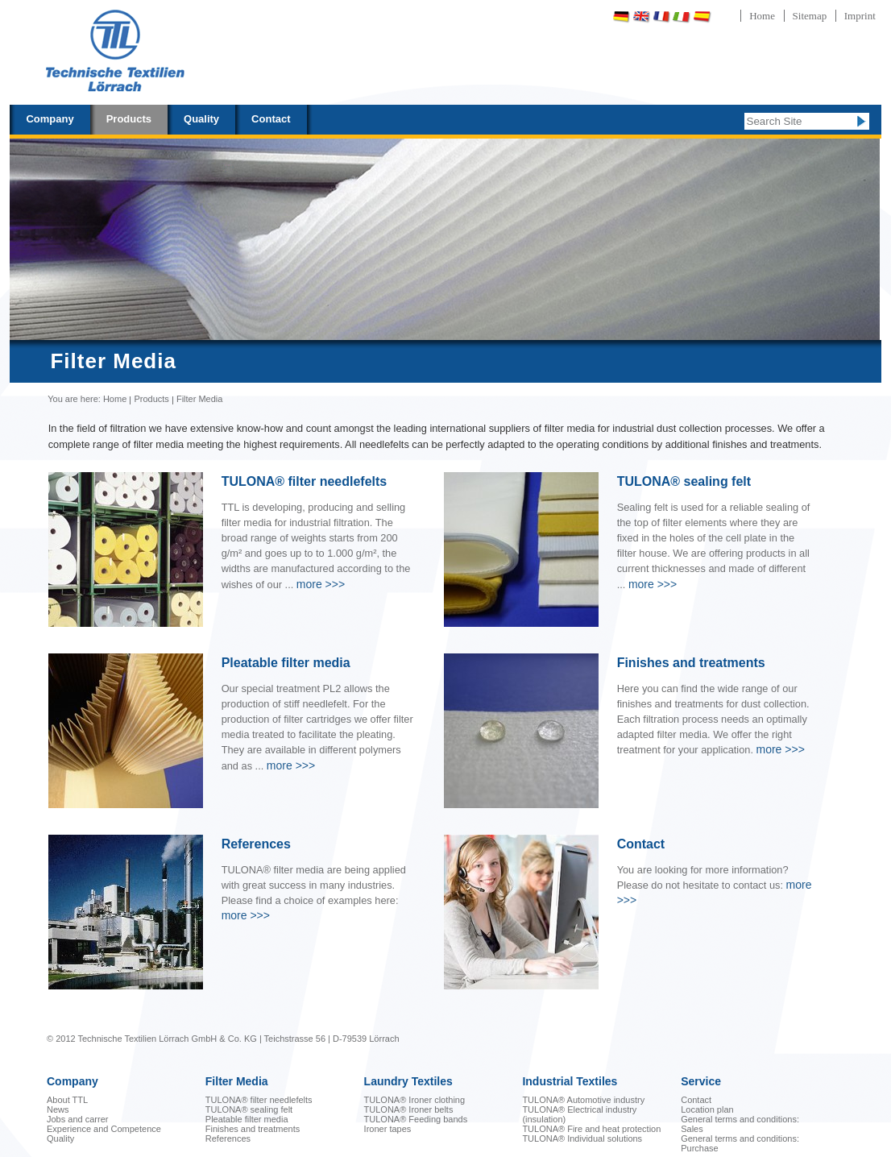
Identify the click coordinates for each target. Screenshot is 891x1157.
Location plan (707, 1109)
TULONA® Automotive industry (583, 1100)
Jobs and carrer (77, 1119)
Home (762, 16)
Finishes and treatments (252, 1129)
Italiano (681, 16)
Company (49, 119)
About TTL (67, 1100)
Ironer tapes (388, 1129)
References (228, 1138)
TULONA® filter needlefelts (259, 1100)
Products (128, 119)
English (641, 16)
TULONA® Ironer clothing (415, 1100)
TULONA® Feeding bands (416, 1119)
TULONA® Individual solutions (582, 1138)
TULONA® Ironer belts (409, 1109)
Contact (270, 119)
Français (661, 16)
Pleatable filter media (246, 1119)
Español (701, 16)
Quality (201, 119)
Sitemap (810, 16)
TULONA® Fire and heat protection (591, 1129)
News (58, 1109)
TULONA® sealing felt (248, 1109)
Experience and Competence (104, 1129)
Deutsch (621, 16)
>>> (320, 584)
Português (744, 16)
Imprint (860, 16)
